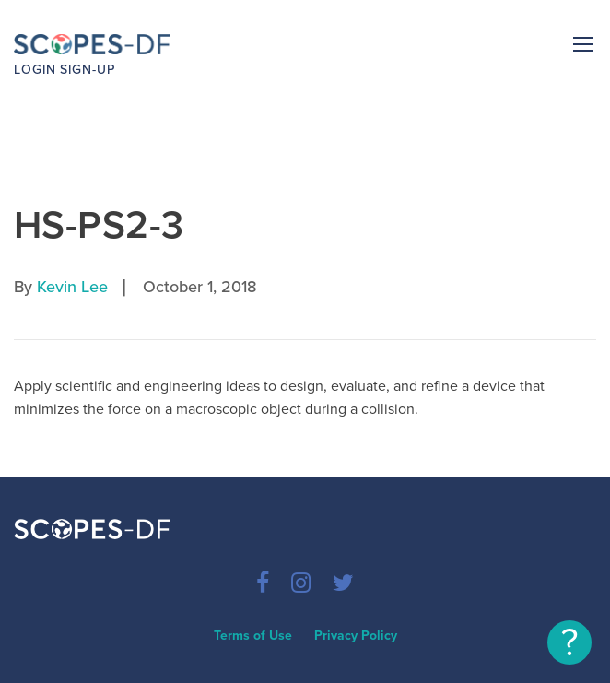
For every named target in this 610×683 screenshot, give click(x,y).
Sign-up (87, 69)
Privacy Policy (355, 635)
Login (35, 69)
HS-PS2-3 (98, 225)
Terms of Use (253, 635)
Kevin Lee (72, 287)
